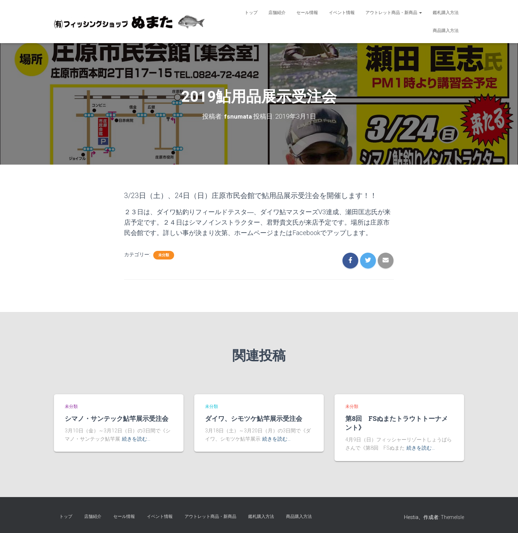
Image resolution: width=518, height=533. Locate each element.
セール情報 (307, 12)
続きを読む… (136, 439)
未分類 (163, 255)
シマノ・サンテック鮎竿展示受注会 (116, 418)
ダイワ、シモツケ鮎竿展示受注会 (253, 418)
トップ (251, 12)
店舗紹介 (277, 12)
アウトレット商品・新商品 (393, 12)
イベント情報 (342, 12)
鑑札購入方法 (446, 12)
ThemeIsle (452, 517)
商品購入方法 (446, 30)
